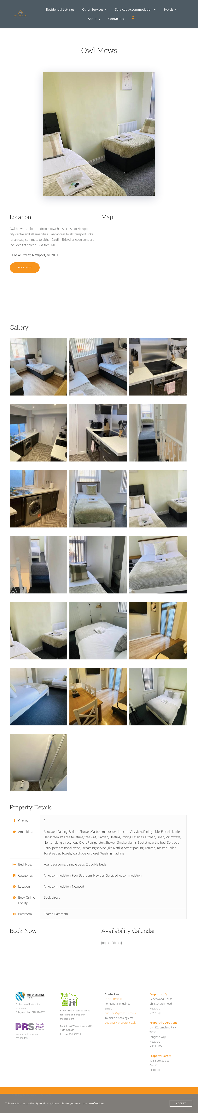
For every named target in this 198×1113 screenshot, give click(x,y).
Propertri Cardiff (160, 1056)
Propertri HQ (158, 994)
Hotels (168, 9)
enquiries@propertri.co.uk (120, 1013)
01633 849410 (114, 999)
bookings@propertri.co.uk (120, 1022)
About (92, 19)
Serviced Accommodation (133, 9)
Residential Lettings (60, 9)
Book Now (25, 267)
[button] (133, 18)
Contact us (116, 19)
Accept (181, 1103)
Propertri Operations (163, 1022)
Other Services (92, 9)
